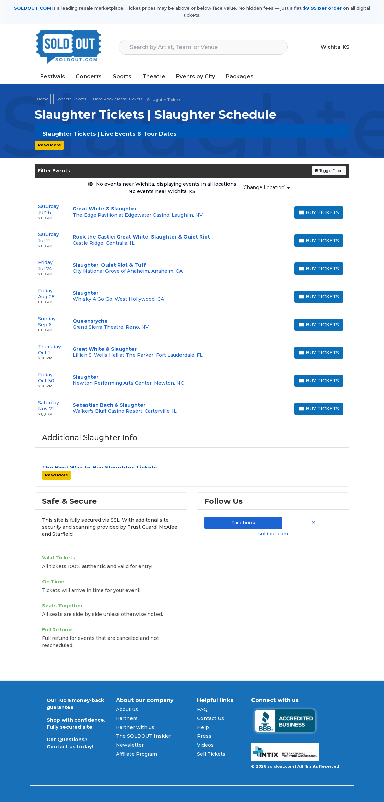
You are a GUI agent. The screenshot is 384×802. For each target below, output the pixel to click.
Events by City (195, 76)
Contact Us (210, 718)
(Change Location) (266, 187)
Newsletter (130, 745)
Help (203, 727)
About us (127, 709)
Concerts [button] (89, 76)
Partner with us (135, 727)
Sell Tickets (211, 754)
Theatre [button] (153, 76)
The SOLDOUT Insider (143, 736)
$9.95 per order (322, 8)
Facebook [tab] (243, 523)
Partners (127, 718)
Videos (205, 745)
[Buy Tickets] (318, 212)
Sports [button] (122, 76)
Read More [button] (49, 145)
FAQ (202, 709)
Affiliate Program (136, 754)
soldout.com (273, 534)
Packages (240, 76)
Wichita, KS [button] (335, 47)
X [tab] (312, 523)
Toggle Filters (329, 170)
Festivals (52, 76)
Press (204, 736)
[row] (192, 212)
